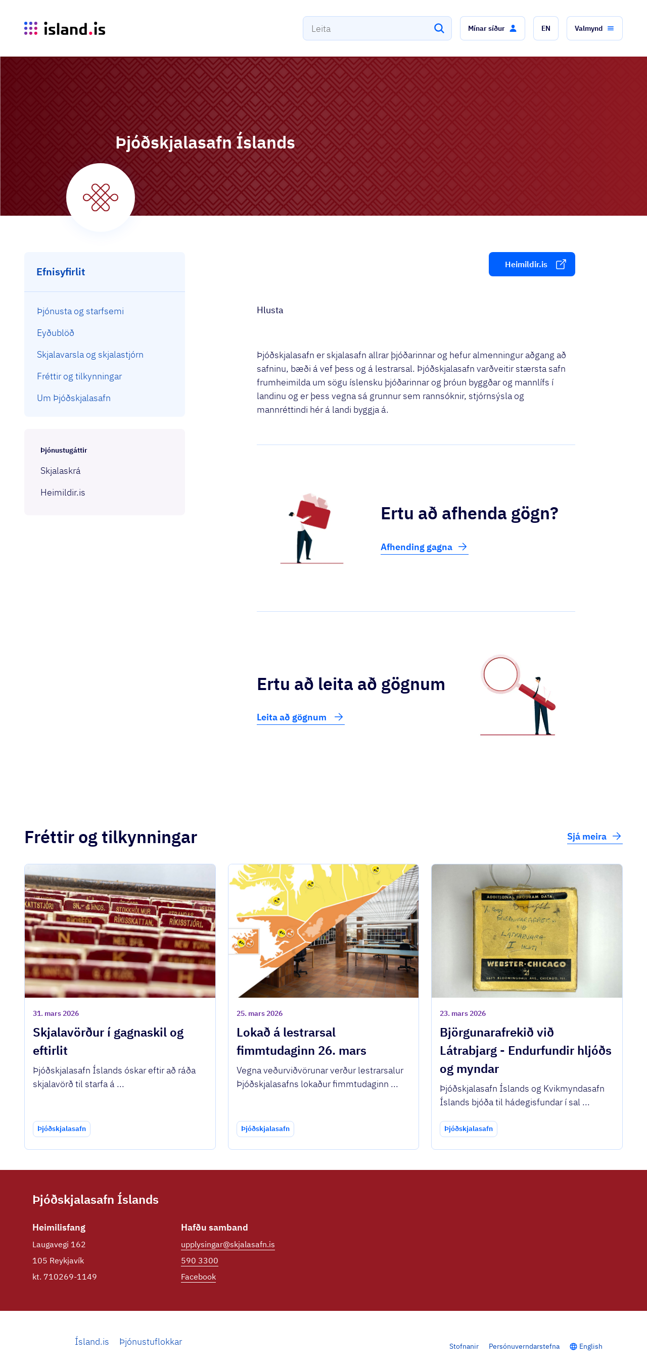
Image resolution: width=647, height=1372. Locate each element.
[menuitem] (105, 311)
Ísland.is (92, 1341)
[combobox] (377, 28)
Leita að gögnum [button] (301, 717)
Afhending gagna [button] (425, 547)
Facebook (198, 1276)
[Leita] (439, 28)
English (591, 1346)
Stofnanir (464, 1346)
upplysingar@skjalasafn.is (228, 1244)
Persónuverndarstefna (524, 1346)
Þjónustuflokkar (150, 1341)
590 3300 (199, 1260)
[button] (492, 28)
